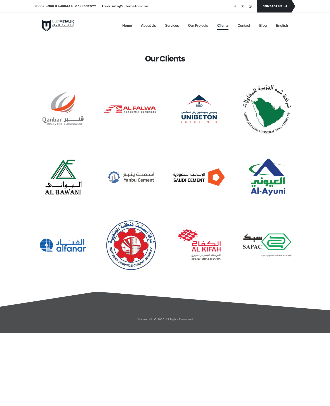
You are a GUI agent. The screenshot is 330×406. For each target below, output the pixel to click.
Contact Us (274, 6)
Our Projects (198, 25)
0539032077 (85, 6)
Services (172, 25)
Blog (263, 25)
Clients (222, 25)
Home (127, 25)
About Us (148, 25)
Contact (244, 25)
